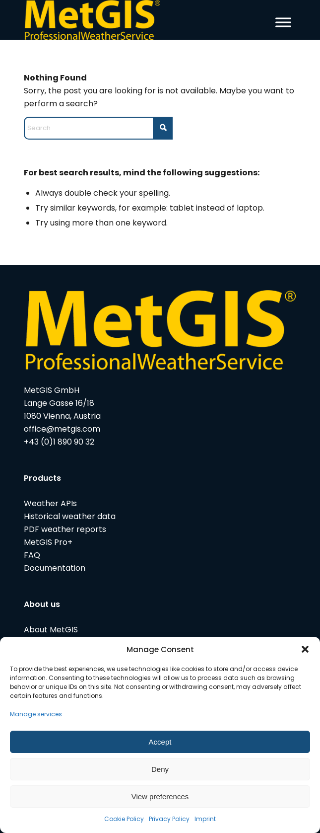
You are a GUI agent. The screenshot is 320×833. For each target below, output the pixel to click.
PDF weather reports (65, 529)
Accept (160, 742)
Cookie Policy (124, 819)
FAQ (32, 555)
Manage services (36, 714)
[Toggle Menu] (283, 22)
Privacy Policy (169, 819)
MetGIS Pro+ (48, 542)
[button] (305, 649)
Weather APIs (50, 503)
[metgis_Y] (133, 20)
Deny (160, 769)
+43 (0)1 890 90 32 (59, 442)
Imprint (205, 819)
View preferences (160, 796)
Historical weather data (70, 516)
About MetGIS (51, 629)
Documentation (54, 568)
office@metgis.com (62, 429)
